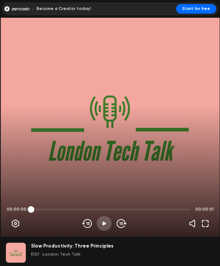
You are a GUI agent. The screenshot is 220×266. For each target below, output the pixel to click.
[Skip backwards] (87, 223)
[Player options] (15, 223)
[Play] (104, 223)
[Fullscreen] (205, 223)
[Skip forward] (121, 223)
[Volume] (194, 223)
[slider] (31, 209)
